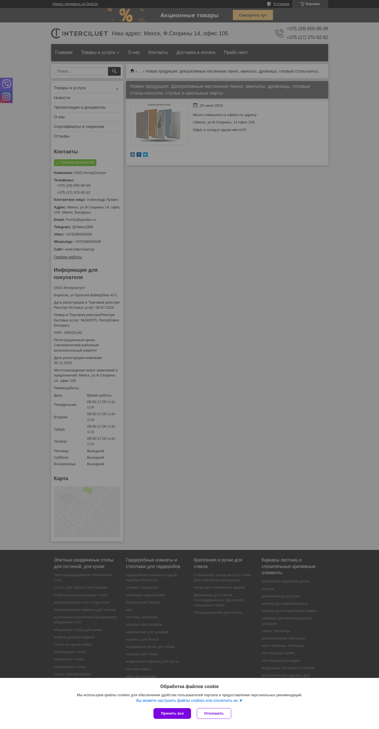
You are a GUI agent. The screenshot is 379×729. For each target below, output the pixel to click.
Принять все (172, 713)
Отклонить (214, 713)
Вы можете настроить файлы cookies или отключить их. (187, 700)
